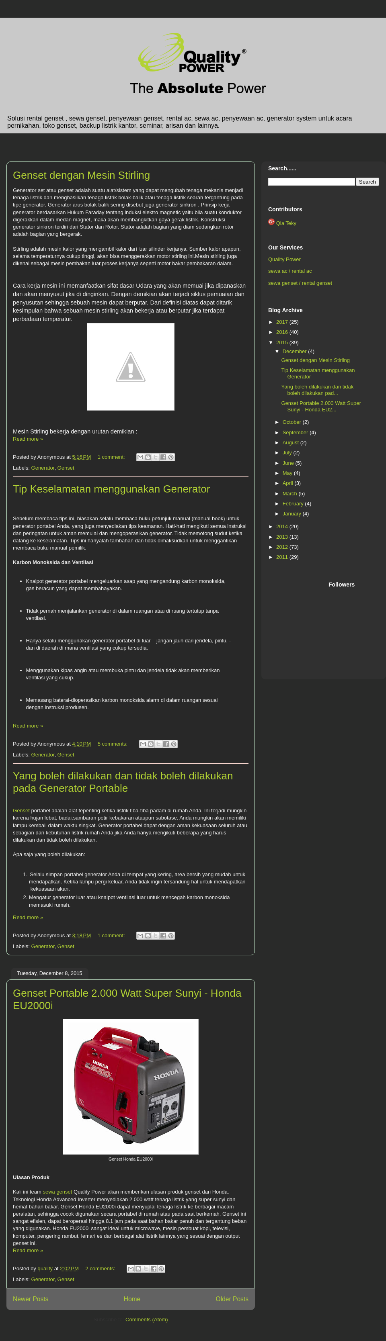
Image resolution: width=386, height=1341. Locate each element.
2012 (283, 547)
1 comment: (112, 457)
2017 (283, 322)
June (289, 463)
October (293, 422)
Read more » (28, 439)
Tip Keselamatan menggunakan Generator (111, 489)
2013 (283, 537)
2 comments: (101, 1268)
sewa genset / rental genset (300, 283)
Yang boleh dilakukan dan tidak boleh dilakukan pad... (317, 390)
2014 (283, 526)
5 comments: (113, 744)
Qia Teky (286, 223)
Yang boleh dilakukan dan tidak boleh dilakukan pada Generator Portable (123, 782)
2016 (283, 332)
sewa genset (57, 1192)
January (293, 514)
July (288, 453)
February (294, 504)
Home (132, 1299)
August (291, 443)
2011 (283, 557)
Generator (43, 468)
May (288, 473)
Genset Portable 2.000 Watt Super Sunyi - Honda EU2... (321, 406)
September (296, 432)
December (295, 351)
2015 (283, 342)
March (291, 494)
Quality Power (284, 259)
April (289, 483)
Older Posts (232, 1299)
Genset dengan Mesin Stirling (81, 175)
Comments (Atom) (146, 1319)
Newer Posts (30, 1299)
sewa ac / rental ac (290, 271)
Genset (65, 468)
